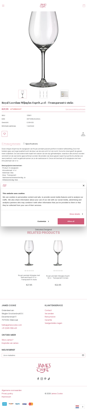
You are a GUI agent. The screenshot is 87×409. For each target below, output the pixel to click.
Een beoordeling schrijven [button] (75, 109)
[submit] (83, 355)
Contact (48, 310)
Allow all (70, 221)
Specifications (30, 144)
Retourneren (50, 316)
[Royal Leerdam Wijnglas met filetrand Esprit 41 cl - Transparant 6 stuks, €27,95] (29, 253)
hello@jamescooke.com (12, 325)
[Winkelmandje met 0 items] (84, 5)
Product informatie (11, 144)
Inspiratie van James (10, 343)
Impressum (6, 396)
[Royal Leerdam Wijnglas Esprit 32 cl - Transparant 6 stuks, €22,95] (58, 253)
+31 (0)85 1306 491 (9, 328)
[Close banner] (83, 185)
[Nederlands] (79, 407)
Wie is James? (7, 340)
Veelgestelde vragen (53, 323)
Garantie (48, 320)
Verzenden (49, 313)
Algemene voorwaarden (12, 390)
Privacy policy (7, 393)
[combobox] (79, 407)
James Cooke (57, 393)
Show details (75, 214)
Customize (43, 221)
